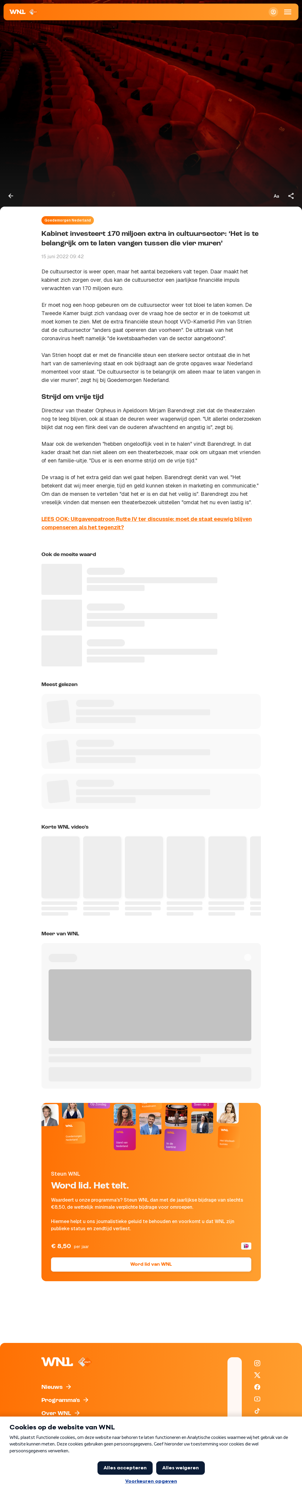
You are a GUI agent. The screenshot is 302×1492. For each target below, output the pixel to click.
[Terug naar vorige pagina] (11, 196)
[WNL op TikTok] (257, 1410)
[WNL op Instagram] (257, 1363)
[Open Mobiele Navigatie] (287, 12)
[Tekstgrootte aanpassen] (276, 196)
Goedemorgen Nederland (67, 220)
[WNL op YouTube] (257, 1399)
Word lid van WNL (151, 1264)
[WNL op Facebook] (257, 1387)
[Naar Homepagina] (24, 12)
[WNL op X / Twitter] (257, 1375)
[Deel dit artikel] (291, 196)
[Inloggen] (273, 12)
